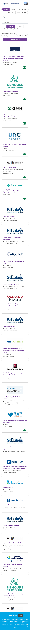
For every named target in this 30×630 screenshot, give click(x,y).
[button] (20, 26)
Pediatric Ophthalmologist (10, 91)
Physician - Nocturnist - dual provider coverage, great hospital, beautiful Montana (13, 58)
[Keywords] (15, 17)
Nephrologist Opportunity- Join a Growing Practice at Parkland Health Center (13, 350)
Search (6, 9)
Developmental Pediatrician (11, 525)
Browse (13, 9)
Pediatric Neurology (8, 216)
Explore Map (22, 9)
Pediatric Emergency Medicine (11, 284)
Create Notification (22, 35)
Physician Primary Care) (9, 167)
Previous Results (15, 39)
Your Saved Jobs (21, 12)
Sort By (4, 35)
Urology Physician (8, 487)
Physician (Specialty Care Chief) (12, 543)
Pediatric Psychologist (9, 505)
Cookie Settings (12, 615)
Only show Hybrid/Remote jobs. (12, 29)
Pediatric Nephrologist (9, 326)
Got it (20, 615)
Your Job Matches (9, 12)
